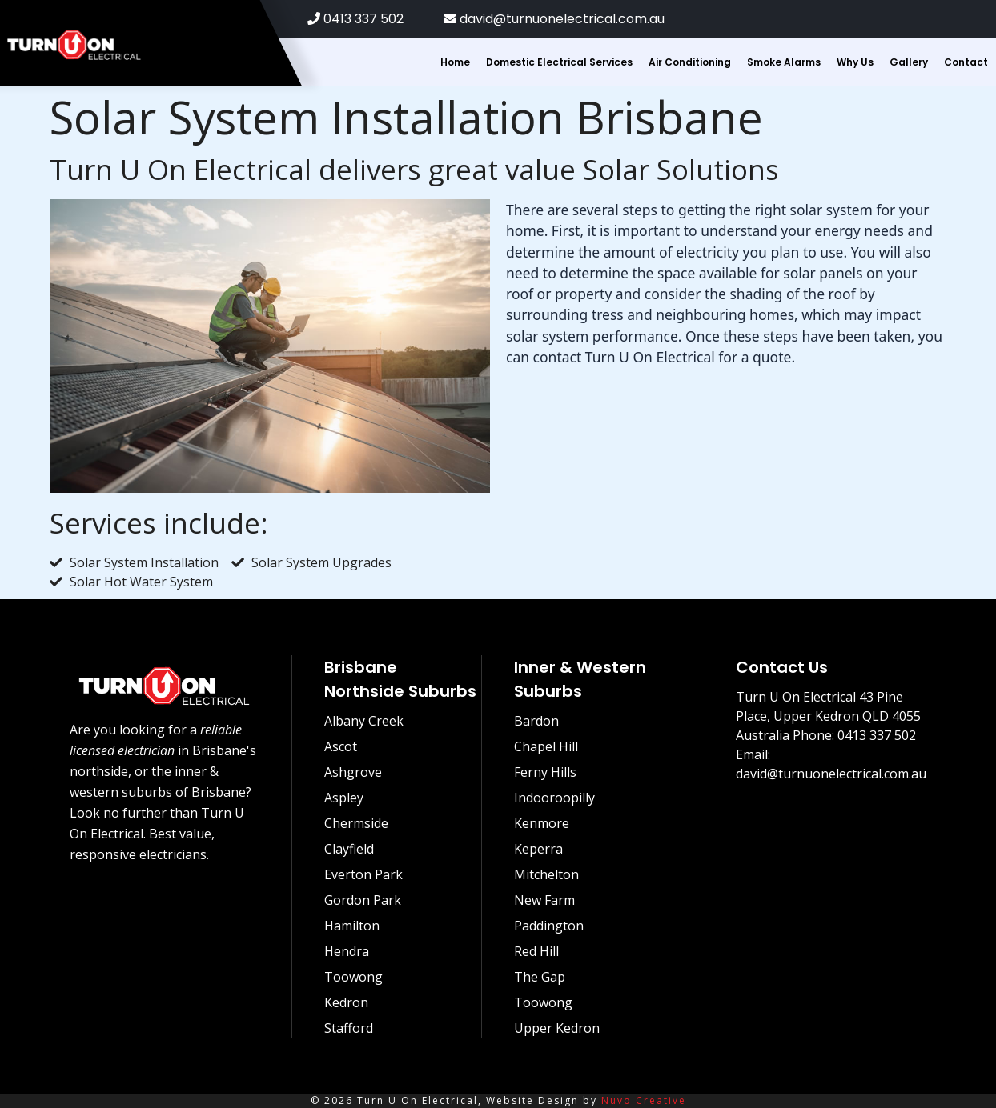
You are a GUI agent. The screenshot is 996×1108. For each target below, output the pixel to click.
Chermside (356, 823)
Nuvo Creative (643, 1100)
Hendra (346, 951)
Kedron (346, 1002)
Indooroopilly (554, 797)
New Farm (544, 900)
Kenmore (541, 823)
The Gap (539, 977)
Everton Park (363, 874)
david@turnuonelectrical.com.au (554, 19)
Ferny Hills (545, 772)
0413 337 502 (355, 19)
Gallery (909, 62)
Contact (966, 62)
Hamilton (352, 925)
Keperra (538, 849)
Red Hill (536, 951)
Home (455, 62)
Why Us (855, 62)
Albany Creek (364, 721)
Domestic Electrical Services (559, 62)
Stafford (348, 1028)
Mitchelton (546, 874)
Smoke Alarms (784, 62)
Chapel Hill (546, 746)
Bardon (536, 721)
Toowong (353, 977)
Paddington (549, 925)
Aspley (343, 797)
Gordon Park (362, 900)
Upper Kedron (557, 1028)
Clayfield (349, 849)
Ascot (340, 746)
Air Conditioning (690, 62)
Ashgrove (353, 772)
